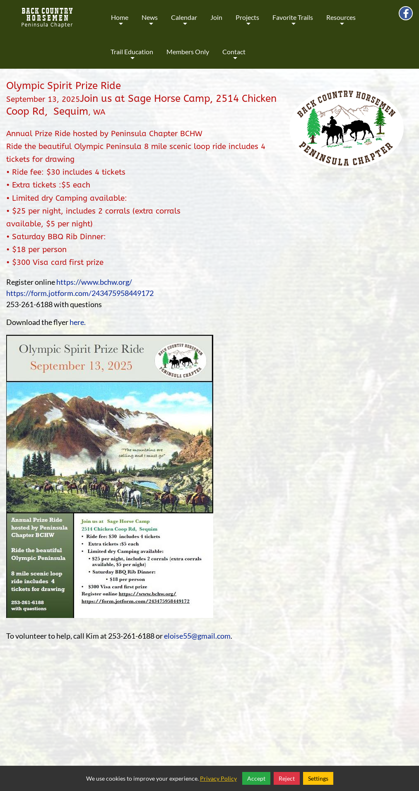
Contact (234, 57)
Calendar (184, 23)
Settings (318, 778)
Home (119, 23)
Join (216, 17)
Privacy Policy (218, 778)
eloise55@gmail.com (197, 635)
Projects (247, 23)
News (150, 23)
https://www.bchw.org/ (94, 281)
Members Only (187, 51)
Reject (287, 778)
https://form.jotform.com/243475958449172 (80, 293)
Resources (341, 23)
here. (78, 322)
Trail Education (132, 57)
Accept (256, 778)
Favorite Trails (292, 23)
